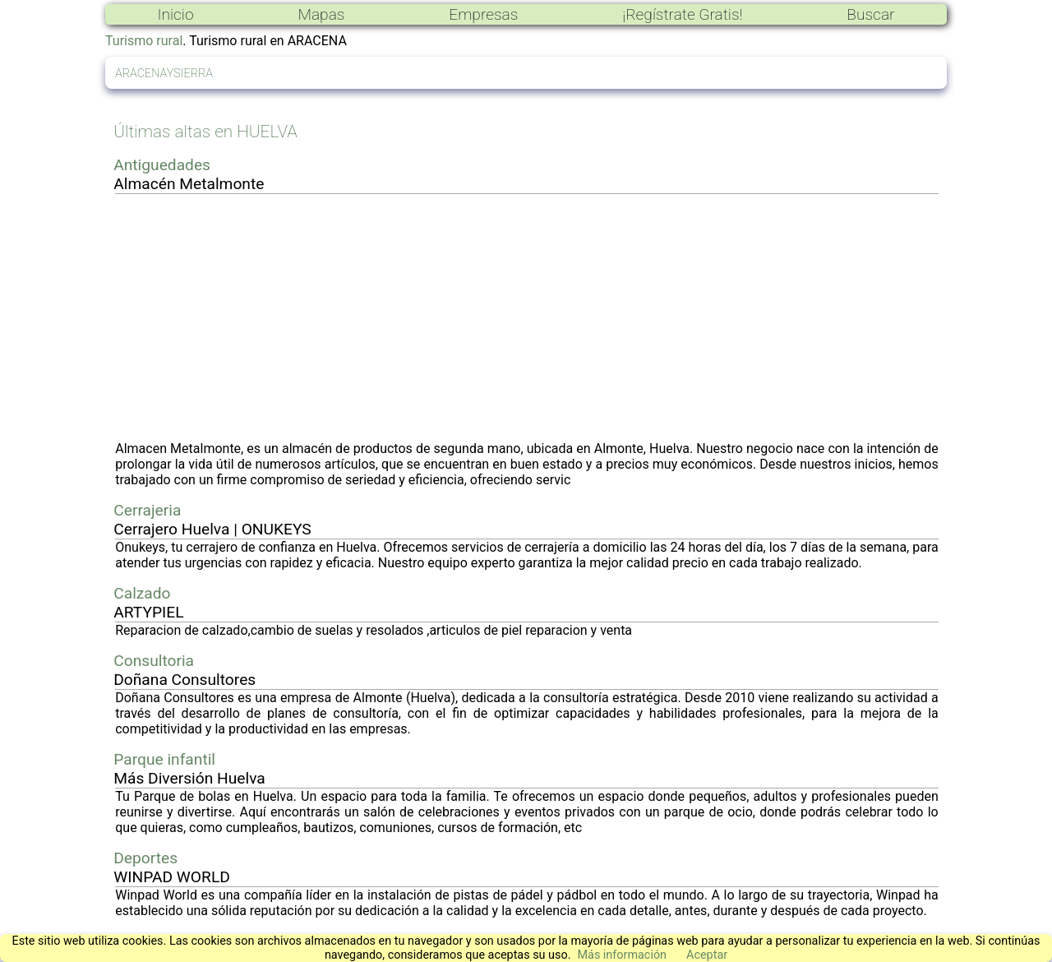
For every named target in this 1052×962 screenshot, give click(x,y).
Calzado (141, 593)
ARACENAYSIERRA (164, 74)
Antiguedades (161, 164)
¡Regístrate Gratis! (682, 14)
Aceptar (706, 955)
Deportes (145, 858)
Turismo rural (143, 41)
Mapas (321, 14)
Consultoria (153, 660)
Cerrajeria (147, 510)
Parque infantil (164, 759)
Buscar (870, 14)
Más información (622, 955)
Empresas (483, 14)
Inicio (175, 14)
